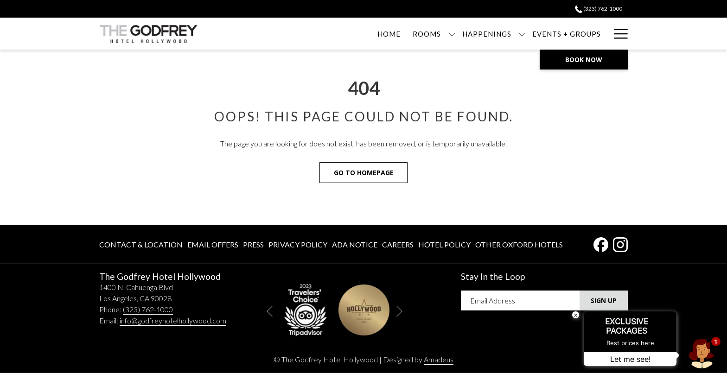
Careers (398, 244)
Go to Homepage (364, 172)
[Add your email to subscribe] (520, 300)
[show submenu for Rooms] (408, 34)
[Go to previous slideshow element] (269, 311)
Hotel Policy (444, 244)
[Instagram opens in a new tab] (620, 243)
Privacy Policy (297, 244)
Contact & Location (141, 244)
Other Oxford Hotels (519, 244)
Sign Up (604, 300)
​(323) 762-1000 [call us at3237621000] (598, 8)
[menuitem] (346, 34)
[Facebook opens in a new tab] (600, 243)
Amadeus (438, 359)
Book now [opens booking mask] (583, 59)
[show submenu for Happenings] (478, 34)
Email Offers (212, 244)
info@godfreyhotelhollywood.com (173, 320)
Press (253, 244)
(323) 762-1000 (148, 309)
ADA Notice (354, 244)
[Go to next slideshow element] (399, 311)
